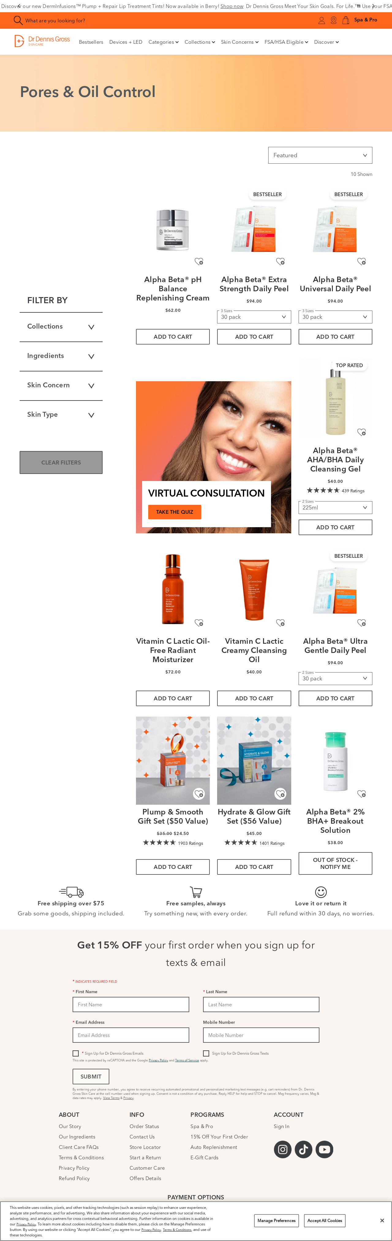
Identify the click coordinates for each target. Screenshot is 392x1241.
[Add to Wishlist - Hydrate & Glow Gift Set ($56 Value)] (280, 794)
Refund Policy (74, 1178)
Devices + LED (125, 42)
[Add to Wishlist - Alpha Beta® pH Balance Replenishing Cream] (199, 261)
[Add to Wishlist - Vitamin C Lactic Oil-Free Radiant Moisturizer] (199, 623)
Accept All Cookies (324, 1220)
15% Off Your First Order (219, 1137)
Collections (61, 327)
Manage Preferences (277, 1220)
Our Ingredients (77, 1137)
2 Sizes (308, 501)
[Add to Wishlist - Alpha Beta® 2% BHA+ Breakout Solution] (362, 794)
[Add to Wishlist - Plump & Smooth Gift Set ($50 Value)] (199, 794)
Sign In (281, 1126)
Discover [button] (326, 42)
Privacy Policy (158, 1060)
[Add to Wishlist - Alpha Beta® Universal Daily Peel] (362, 261)
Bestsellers (91, 42)
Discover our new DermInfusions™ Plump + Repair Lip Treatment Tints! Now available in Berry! (122, 6)
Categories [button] (164, 42)
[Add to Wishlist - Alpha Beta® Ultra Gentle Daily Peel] (362, 623)
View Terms (111, 1098)
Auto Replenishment (213, 1147)
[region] (196, 1221)
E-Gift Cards (204, 1157)
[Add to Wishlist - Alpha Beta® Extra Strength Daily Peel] (280, 261)
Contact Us (142, 1137)
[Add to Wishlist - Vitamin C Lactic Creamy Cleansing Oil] (280, 623)
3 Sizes (226, 310)
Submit (91, 1077)
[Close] (382, 1220)
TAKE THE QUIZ (174, 512)
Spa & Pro (201, 1126)
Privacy (128, 1098)
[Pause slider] (358, 6)
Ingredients (61, 356)
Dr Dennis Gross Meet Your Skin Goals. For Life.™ (303, 6)
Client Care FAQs (79, 1147)
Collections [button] (200, 42)
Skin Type (61, 415)
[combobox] (114, 20)
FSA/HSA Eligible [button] (286, 42)
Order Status (144, 1126)
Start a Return (145, 1157)
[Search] (18, 20)
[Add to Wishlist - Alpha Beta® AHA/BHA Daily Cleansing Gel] (362, 432)
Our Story (70, 1126)
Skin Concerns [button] (239, 42)
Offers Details (145, 1178)
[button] (346, 20)
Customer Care (147, 1168)
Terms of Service (187, 1060)
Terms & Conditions (81, 1157)
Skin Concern (61, 385)
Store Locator (145, 1147)
